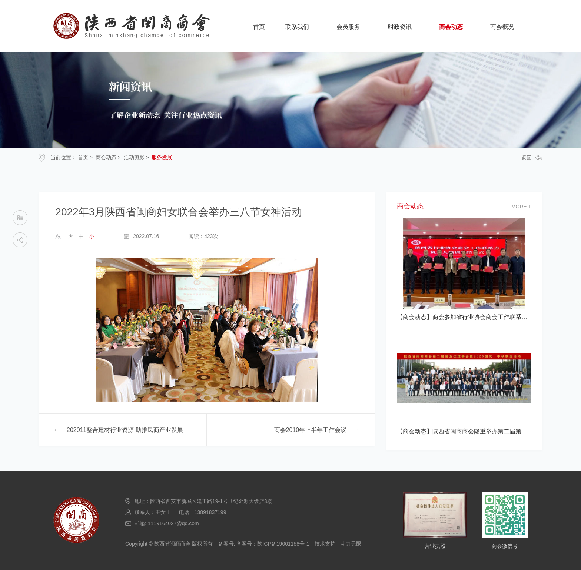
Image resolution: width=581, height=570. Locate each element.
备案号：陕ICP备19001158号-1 (272, 544)
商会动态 (451, 27)
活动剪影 (134, 157)
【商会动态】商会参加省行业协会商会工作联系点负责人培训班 (464, 317)
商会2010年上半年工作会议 (310, 430)
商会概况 (502, 27)
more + (521, 206)
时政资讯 (400, 27)
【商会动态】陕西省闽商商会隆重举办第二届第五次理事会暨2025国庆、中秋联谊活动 (464, 431)
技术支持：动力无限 (338, 544)
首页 (259, 27)
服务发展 (162, 157)
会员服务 (348, 27)
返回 (531, 158)
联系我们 (297, 27)
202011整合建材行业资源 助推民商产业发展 (125, 430)
